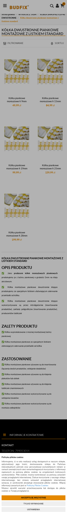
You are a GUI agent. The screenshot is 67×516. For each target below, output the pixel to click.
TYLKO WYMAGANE (33, 503)
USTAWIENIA (33, 509)
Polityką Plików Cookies (37, 485)
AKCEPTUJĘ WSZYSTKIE (33, 497)
